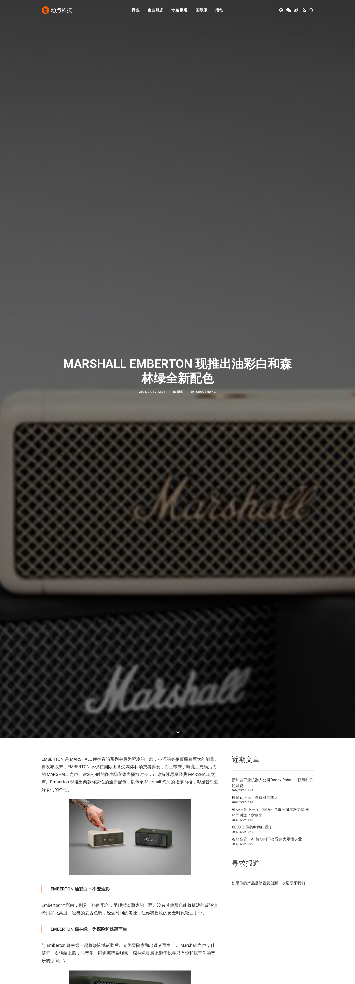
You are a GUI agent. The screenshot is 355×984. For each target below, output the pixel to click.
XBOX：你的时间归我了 (252, 728)
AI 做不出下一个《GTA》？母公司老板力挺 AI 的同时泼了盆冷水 (270, 713)
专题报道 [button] (179, 10)
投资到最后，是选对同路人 (255, 698)
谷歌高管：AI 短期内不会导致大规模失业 (267, 739)
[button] (281, 10)
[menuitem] (135, 10)
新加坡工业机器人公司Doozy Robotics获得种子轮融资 (272, 683)
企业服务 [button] (155, 10)
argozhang (206, 346)
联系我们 (297, 783)
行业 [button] (136, 10)
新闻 (180, 346)
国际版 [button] (201, 10)
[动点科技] (57, 10)
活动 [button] (219, 10)
